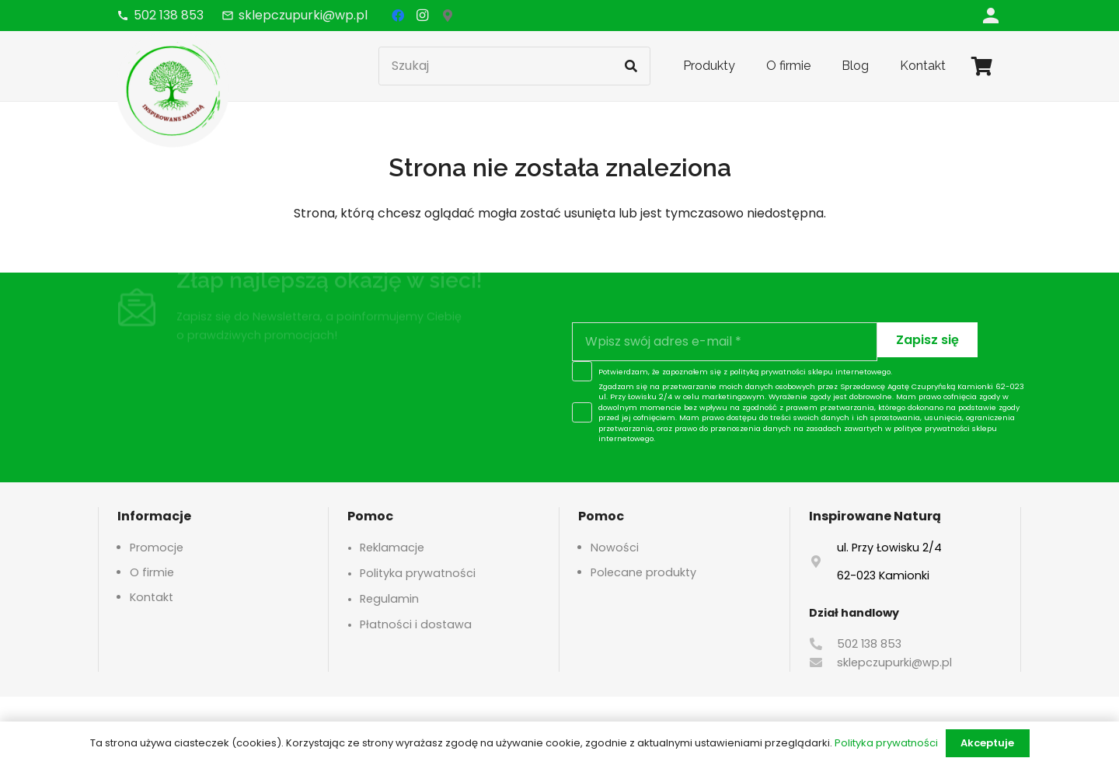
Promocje (156, 547)
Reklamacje (392, 547)
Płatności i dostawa (416, 624)
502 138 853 (869, 644)
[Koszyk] (981, 66)
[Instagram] (422, 15)
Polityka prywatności (418, 573)
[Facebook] (397, 15)
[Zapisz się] (927, 339)
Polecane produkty (643, 572)
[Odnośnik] (990, 15)
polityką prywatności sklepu (781, 372)
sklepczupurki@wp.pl (894, 662)
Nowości (615, 547)
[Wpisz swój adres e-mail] (724, 341)
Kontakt (151, 597)
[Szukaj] (514, 66)
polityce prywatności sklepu (945, 428)
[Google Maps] (447, 15)
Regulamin (389, 599)
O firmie (152, 572)
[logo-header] (173, 89)
